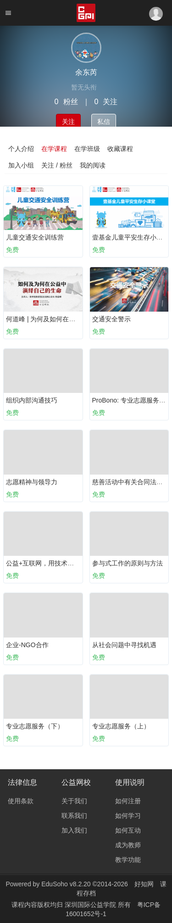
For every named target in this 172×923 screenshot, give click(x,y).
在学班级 (87, 148)
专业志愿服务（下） (35, 726)
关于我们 (74, 801)
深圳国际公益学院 (91, 904)
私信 (103, 121)
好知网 (144, 884)
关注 (68, 121)
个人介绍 (21, 148)
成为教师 (128, 845)
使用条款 (20, 801)
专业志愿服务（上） (121, 726)
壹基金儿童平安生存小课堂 (130, 237)
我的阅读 (92, 165)
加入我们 (74, 830)
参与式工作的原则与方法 (127, 563)
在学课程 (54, 148)
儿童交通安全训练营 (35, 237)
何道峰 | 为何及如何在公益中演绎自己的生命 (69, 319)
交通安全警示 (111, 319)
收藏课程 (120, 148)
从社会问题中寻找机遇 (124, 645)
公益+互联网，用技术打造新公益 (53, 563)
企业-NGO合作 (27, 645)
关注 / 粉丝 (56, 165)
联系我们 (74, 815)
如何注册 (128, 801)
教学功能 (128, 859)
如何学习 (128, 815)
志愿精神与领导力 (31, 482)
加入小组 (21, 165)
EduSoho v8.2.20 (65, 884)
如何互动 (128, 830)
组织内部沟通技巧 (31, 400)
